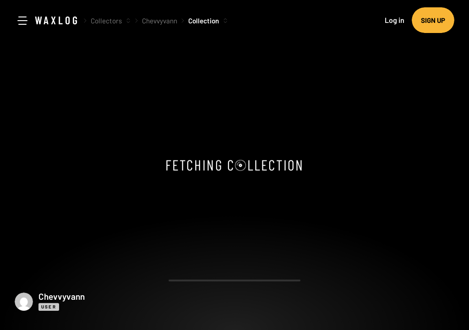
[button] (92, 301)
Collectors (106, 20)
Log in (394, 20)
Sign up (433, 20)
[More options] (128, 20)
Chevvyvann (159, 20)
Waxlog (57, 20)
